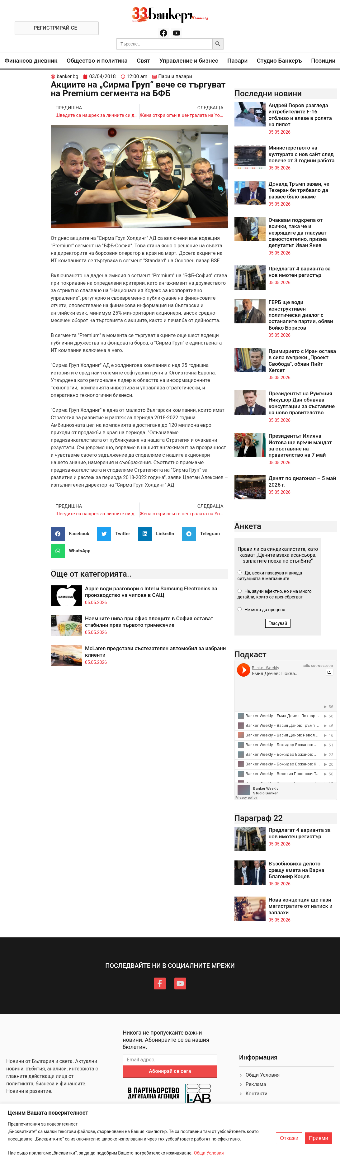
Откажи (289, 1138)
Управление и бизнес (188, 60)
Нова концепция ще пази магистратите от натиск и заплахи (301, 906)
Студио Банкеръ (279, 60)
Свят (143, 60)
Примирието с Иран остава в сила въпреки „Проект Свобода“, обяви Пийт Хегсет (302, 360)
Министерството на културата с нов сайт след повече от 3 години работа (302, 154)
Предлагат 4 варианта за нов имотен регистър (300, 271)
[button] (72, 534)
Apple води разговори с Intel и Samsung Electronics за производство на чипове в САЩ (151, 591)
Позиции (323, 60)
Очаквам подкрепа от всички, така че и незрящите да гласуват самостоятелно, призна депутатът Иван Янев (298, 233)
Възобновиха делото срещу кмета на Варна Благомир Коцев (296, 869)
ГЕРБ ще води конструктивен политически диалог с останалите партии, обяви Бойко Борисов (301, 315)
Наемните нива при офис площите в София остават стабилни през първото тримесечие (149, 621)
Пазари (237, 60)
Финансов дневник (31, 60)
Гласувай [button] (278, 623)
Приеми (318, 1138)
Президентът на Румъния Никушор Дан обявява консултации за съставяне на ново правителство (302, 403)
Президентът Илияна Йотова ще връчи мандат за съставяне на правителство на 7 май (300, 445)
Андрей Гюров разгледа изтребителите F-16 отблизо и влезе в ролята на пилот (300, 114)
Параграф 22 (258, 818)
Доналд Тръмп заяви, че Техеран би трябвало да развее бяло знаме (299, 190)
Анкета (248, 526)
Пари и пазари (175, 76)
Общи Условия (209, 1152)
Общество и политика (97, 60)
